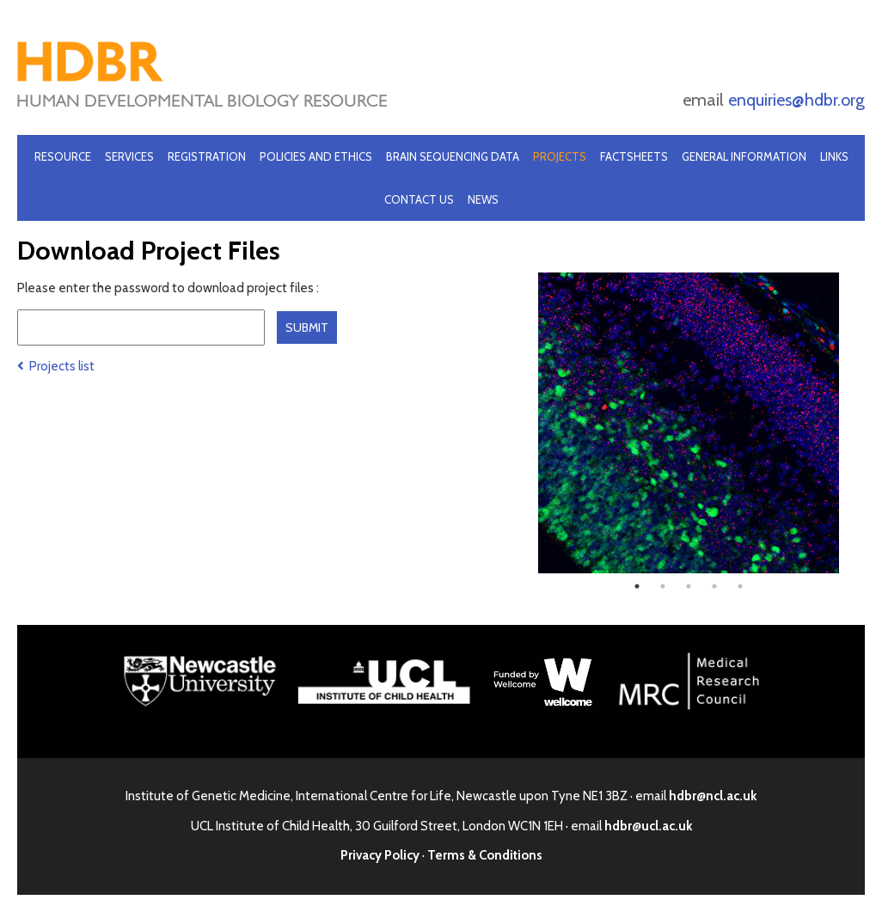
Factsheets (634, 156)
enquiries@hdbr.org (796, 99)
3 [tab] (688, 586)
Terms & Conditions (484, 855)
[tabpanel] (688, 422)
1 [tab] (637, 586)
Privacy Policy (380, 855)
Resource (62, 156)
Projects (559, 156)
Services (129, 156)
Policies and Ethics (316, 156)
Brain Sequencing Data (452, 156)
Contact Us (419, 199)
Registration (207, 156)
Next (852, 423)
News (483, 199)
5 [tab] (740, 586)
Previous (525, 423)
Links (834, 156)
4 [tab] (714, 586)
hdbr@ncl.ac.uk (712, 796)
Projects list (56, 366)
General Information (744, 156)
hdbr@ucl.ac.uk (648, 826)
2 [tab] (662, 586)
